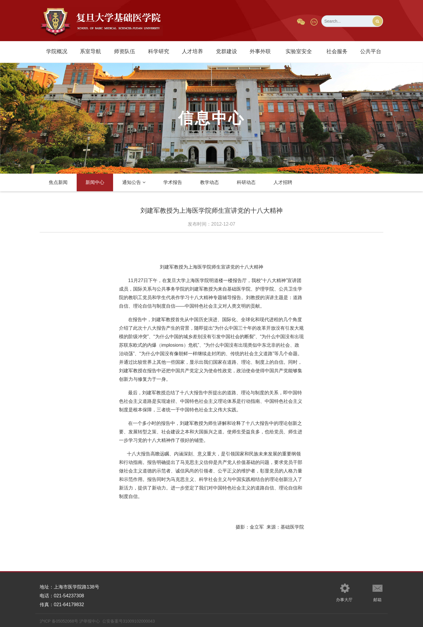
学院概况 (56, 51)
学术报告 (172, 182)
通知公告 (133, 182)
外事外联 (260, 51)
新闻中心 (94, 182)
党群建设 (226, 51)
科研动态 (246, 182)
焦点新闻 (58, 182)
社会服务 (337, 51)
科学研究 (158, 51)
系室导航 (90, 51)
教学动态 (209, 182)
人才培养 (192, 51)
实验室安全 (299, 51)
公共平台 (370, 51)
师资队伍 (124, 51)
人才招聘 (282, 182)
